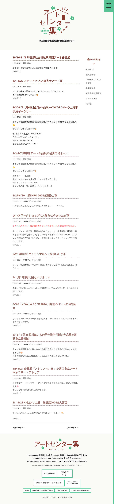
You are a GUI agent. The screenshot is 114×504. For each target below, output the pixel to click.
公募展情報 (91, 88)
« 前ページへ (18, 427)
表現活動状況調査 (93, 93)
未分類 (89, 103)
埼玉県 (27, 490)
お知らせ (90, 69)
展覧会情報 (91, 74)
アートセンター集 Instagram (80, 490)
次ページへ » (73, 427)
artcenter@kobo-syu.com (45, 461)
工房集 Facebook (62, 490)
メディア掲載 (92, 98)
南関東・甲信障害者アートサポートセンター (49, 483)
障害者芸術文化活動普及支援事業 (43, 490)
